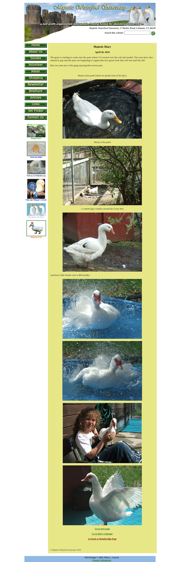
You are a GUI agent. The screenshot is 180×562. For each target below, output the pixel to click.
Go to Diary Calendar (102, 534)
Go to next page (102, 528)
